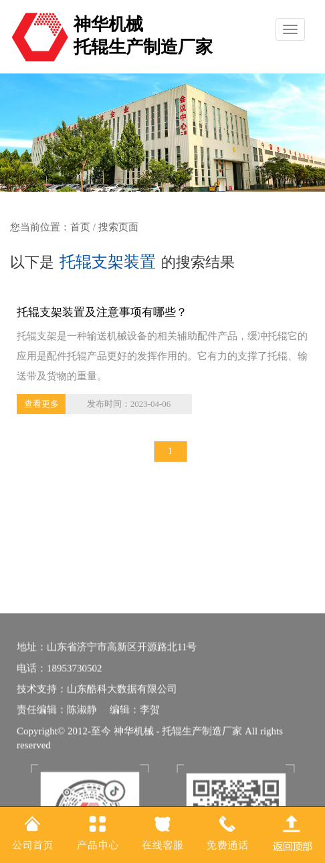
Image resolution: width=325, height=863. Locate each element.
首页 (80, 227)
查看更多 (41, 404)
